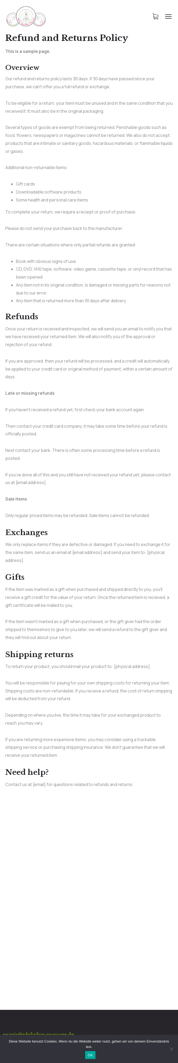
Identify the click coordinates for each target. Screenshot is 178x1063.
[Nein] (171, 1049)
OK (90, 1055)
